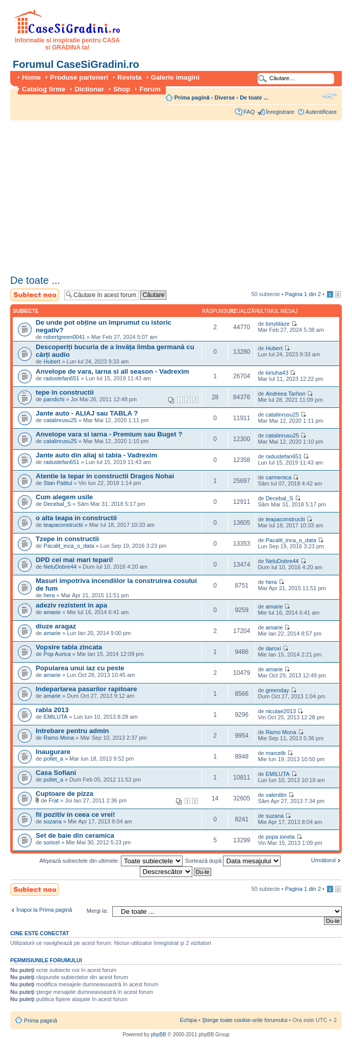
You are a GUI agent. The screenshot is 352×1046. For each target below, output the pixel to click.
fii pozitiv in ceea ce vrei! (75, 814)
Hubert (51, 361)
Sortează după (233, 861)
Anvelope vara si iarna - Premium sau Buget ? (109, 434)
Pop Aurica (56, 654)
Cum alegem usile (64, 497)
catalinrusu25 (60, 420)
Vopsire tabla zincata (69, 647)
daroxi (273, 648)
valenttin (276, 795)
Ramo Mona (58, 738)
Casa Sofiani (56, 772)
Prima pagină (192, 97)
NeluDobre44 (60, 567)
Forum (149, 89)
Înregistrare (280, 112)
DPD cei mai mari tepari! (74, 560)
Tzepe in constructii (67, 539)
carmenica (279, 477)
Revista (129, 77)
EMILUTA (55, 717)
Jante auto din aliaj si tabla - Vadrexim (96, 455)
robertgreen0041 (64, 337)
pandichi (53, 399)
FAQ (249, 112)
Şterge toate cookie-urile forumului (245, 1020)
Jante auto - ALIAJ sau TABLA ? (87, 413)
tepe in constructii (65, 392)
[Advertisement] (157, 194)
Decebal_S (57, 504)
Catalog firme (43, 89)
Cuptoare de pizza (64, 793)
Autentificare (321, 112)
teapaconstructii (63, 525)
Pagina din (303, 294)
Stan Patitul (57, 483)
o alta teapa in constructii (76, 518)
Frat (53, 800)
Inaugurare (53, 752)
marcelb (276, 753)
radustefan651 (61, 378)
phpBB (158, 1034)
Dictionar (89, 89)
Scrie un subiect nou (34, 294)
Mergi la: (97, 911)
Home (31, 77)
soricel (51, 842)
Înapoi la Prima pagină (44, 910)
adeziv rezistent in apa (71, 605)
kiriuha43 (277, 373)
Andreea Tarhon (286, 394)
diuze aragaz (56, 626)
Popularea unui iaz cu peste (80, 668)
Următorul (323, 860)
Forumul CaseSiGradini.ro (76, 64)
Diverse (225, 97)
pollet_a (53, 759)
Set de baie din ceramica (75, 835)
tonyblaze (278, 324)
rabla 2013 (52, 710)
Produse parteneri (79, 77)
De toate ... (254, 97)
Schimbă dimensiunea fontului (329, 95)
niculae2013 (281, 711)
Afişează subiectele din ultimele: (111, 861)
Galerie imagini (175, 77)
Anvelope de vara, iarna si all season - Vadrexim (112, 371)
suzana (52, 821)
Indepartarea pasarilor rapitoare (86, 689)
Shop (121, 89)
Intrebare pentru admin (72, 731)
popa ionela (280, 837)
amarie (52, 612)
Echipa (188, 1020)
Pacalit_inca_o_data (68, 546)
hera (49, 595)
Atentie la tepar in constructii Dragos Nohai (105, 476)
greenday (277, 690)
